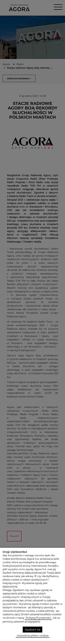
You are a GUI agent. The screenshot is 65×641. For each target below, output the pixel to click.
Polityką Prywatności (38, 617)
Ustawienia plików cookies (33, 635)
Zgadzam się (32, 629)
